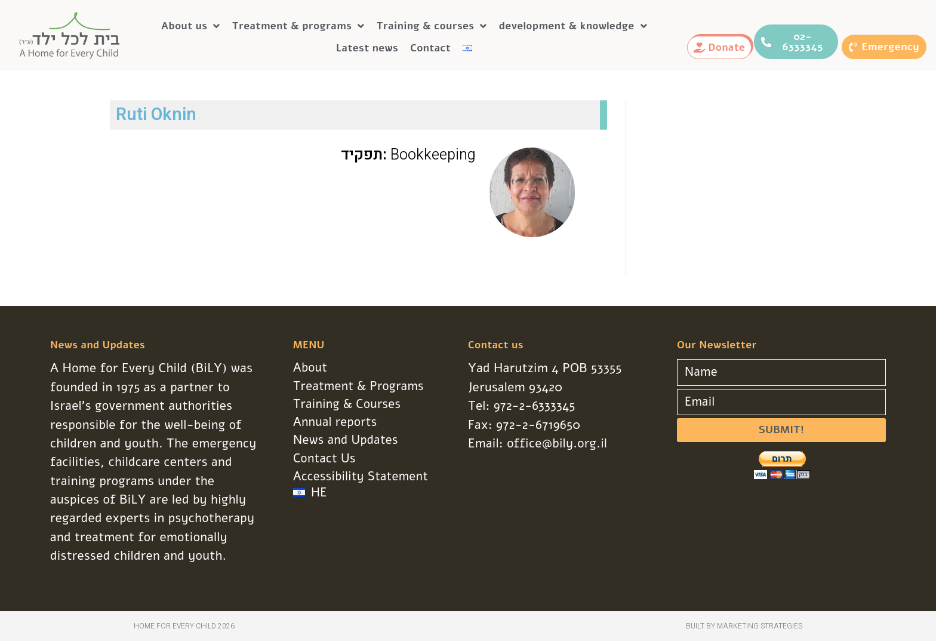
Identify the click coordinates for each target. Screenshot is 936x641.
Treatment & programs (298, 26)
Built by (701, 626)
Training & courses (432, 26)
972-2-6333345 (535, 405)
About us (190, 26)
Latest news (367, 48)
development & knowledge (573, 26)
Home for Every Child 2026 (184, 626)
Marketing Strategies (759, 626)
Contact (430, 48)
